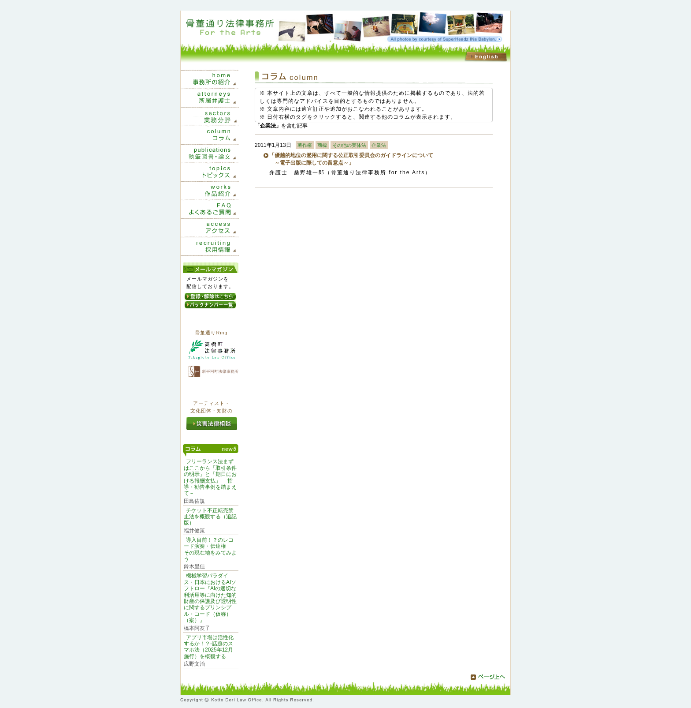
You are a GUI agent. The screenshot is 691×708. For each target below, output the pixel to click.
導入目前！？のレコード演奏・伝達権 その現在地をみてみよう (210, 549)
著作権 (304, 145)
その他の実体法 (349, 145)
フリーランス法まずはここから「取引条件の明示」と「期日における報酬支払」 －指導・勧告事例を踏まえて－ (210, 477)
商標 (322, 145)
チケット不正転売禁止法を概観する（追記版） (210, 516)
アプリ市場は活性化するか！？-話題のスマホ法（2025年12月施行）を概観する (209, 646)
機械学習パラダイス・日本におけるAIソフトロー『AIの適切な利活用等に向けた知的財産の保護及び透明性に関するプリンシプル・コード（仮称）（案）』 (210, 598)
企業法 (379, 145)
